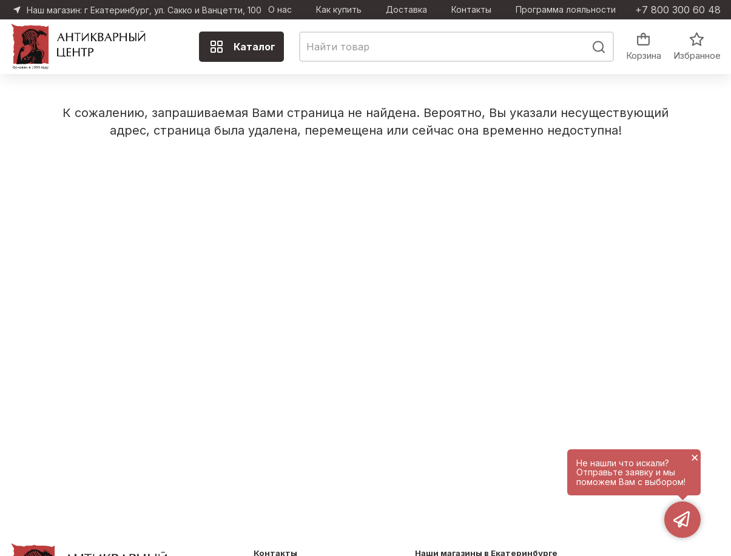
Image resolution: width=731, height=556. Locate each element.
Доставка (406, 9)
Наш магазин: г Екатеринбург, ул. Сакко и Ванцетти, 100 (144, 10)
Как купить (339, 9)
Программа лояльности (566, 9)
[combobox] (456, 47)
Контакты (471, 9)
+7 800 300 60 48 (678, 10)
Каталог (242, 46)
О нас (280, 9)
